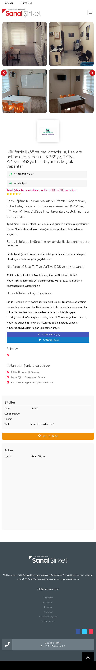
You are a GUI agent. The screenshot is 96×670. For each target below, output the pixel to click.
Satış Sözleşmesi (48, 616)
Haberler (48, 602)
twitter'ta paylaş (48, 339)
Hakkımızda (48, 621)
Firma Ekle (25, 2)
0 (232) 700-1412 (53, 646)
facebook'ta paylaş (48, 334)
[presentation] (4, 73)
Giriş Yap (9, 2)
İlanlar (48, 607)
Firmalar (48, 597)
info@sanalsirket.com (48, 589)
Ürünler (48, 611)
